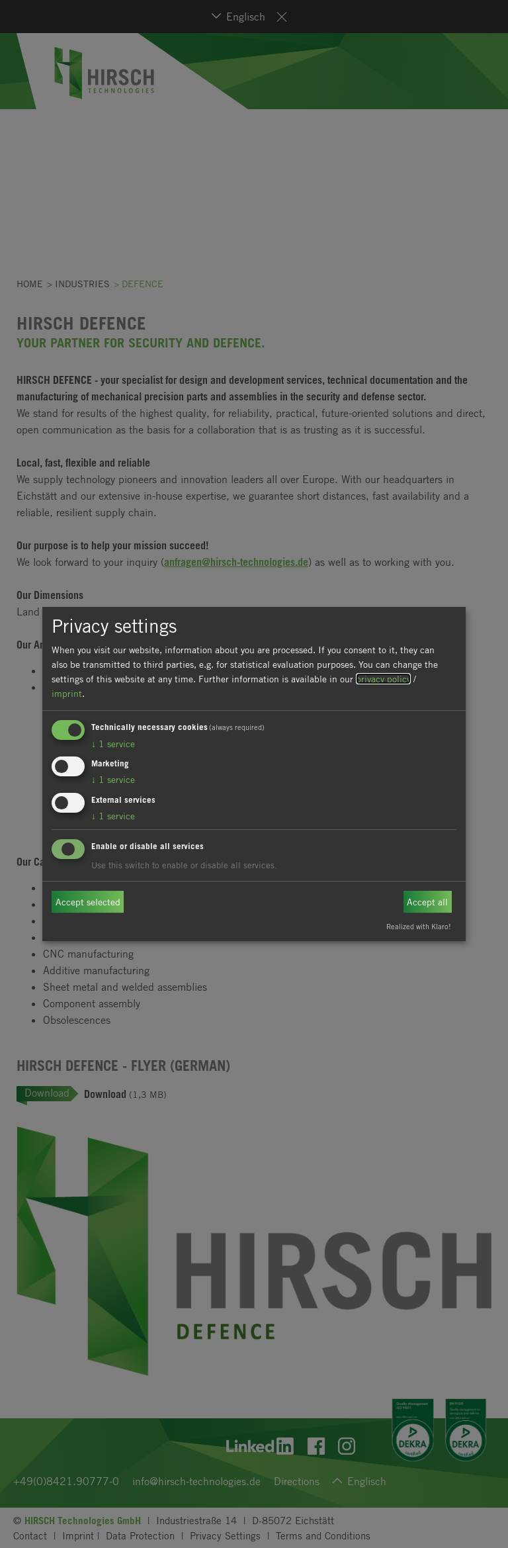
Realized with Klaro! (418, 926)
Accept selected (88, 901)
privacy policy (383, 678)
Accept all (427, 901)
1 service (113, 743)
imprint (67, 693)
